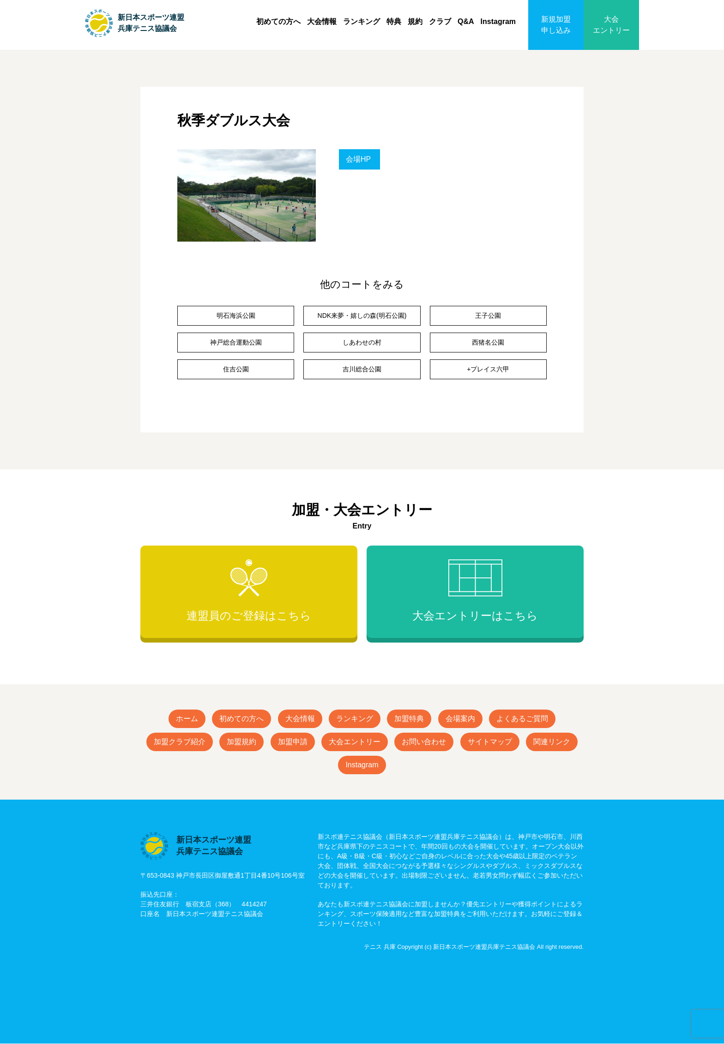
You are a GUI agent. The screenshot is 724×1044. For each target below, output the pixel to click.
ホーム (187, 718)
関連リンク (551, 742)
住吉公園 (236, 369)
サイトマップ (490, 742)
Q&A (466, 21)
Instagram (498, 21)
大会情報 (322, 21)
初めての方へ (278, 21)
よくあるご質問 (522, 718)
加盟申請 (293, 742)
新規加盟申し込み (556, 24)
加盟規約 (241, 742)
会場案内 (460, 718)
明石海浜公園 (236, 315)
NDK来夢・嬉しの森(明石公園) (362, 315)
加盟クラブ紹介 (179, 742)
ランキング (361, 21)
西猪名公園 (488, 342)
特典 (393, 21)
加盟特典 (409, 718)
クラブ (440, 21)
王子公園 (488, 315)
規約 (415, 21)
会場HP (358, 159)
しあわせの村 (362, 342)
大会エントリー (611, 24)
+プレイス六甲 (488, 369)
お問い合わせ (424, 742)
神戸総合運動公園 (236, 342)
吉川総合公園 (362, 369)
